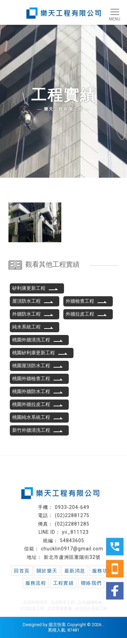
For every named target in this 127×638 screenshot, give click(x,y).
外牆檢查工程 (86, 301)
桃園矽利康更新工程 (40, 352)
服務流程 (35, 583)
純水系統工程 (33, 327)
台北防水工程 (62, 602)
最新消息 (74, 570)
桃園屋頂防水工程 (37, 365)
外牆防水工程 (33, 314)
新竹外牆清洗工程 (37, 430)
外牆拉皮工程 (86, 314)
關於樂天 (47, 570)
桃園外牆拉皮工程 (37, 404)
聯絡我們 (91, 583)
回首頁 (21, 570)
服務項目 (102, 570)
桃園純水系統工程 (37, 417)
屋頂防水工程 (33, 301)
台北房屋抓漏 (59, 608)
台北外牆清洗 (35, 602)
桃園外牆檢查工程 (37, 378)
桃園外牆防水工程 (37, 391)
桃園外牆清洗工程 (37, 339)
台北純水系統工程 (91, 608)
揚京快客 (57, 624)
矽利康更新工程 (35, 288)
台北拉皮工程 (32, 608)
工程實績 (63, 583)
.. (103, 624)
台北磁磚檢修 (90, 602)
